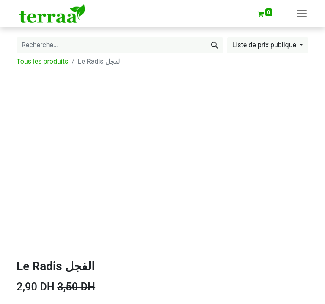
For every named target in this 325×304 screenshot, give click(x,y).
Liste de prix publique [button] (265, 45)
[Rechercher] (214, 45)
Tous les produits (42, 61)
